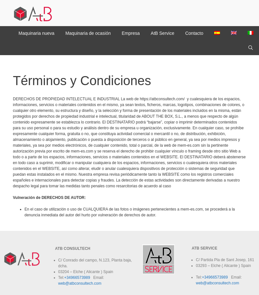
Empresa (131, 33)
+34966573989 (77, 277)
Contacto (194, 33)
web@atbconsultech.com (79, 283)
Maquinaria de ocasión (88, 33)
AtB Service (162, 33)
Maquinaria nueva (36, 33)
